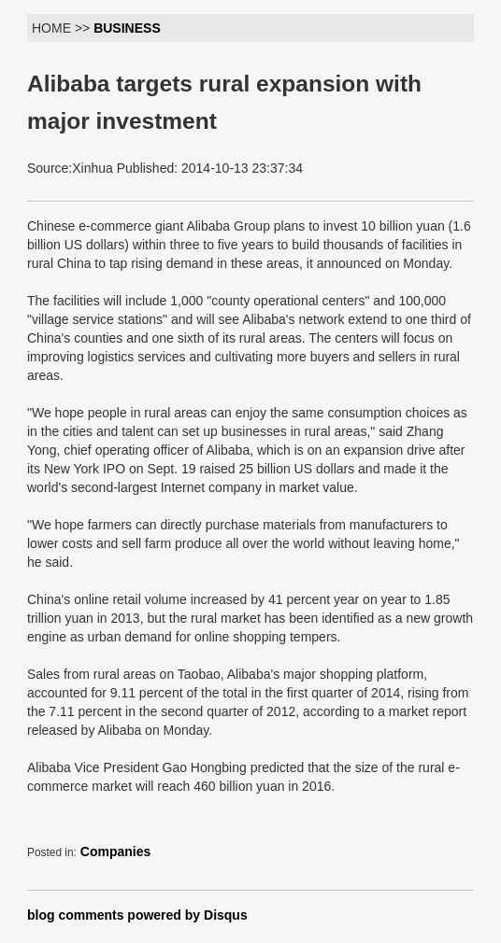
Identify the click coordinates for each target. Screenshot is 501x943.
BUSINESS (127, 28)
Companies (115, 851)
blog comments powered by (137, 915)
